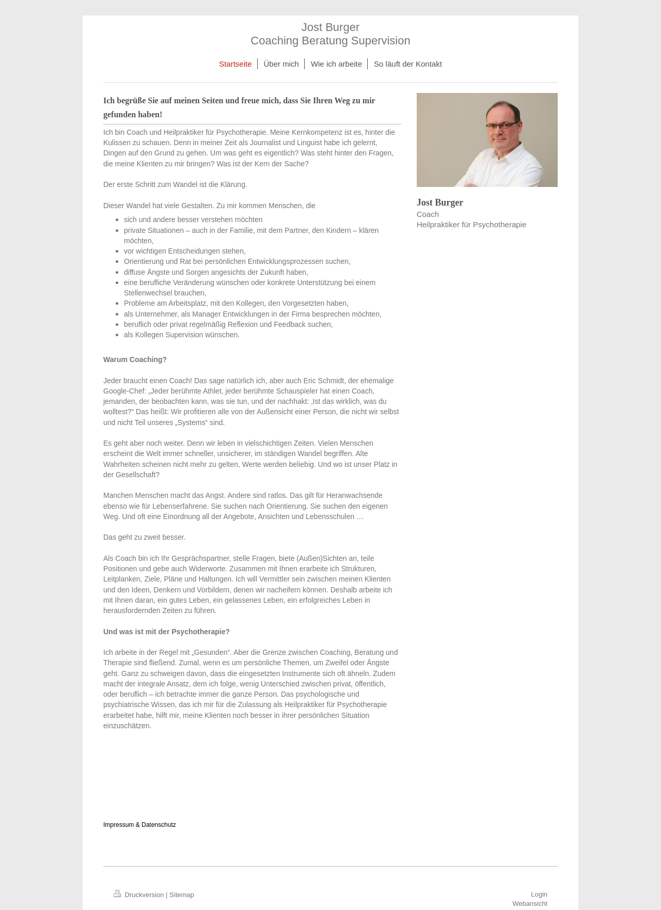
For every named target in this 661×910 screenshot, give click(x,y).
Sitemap (181, 895)
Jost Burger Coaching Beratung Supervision (330, 34)
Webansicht (529, 903)
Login (539, 894)
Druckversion (140, 895)
